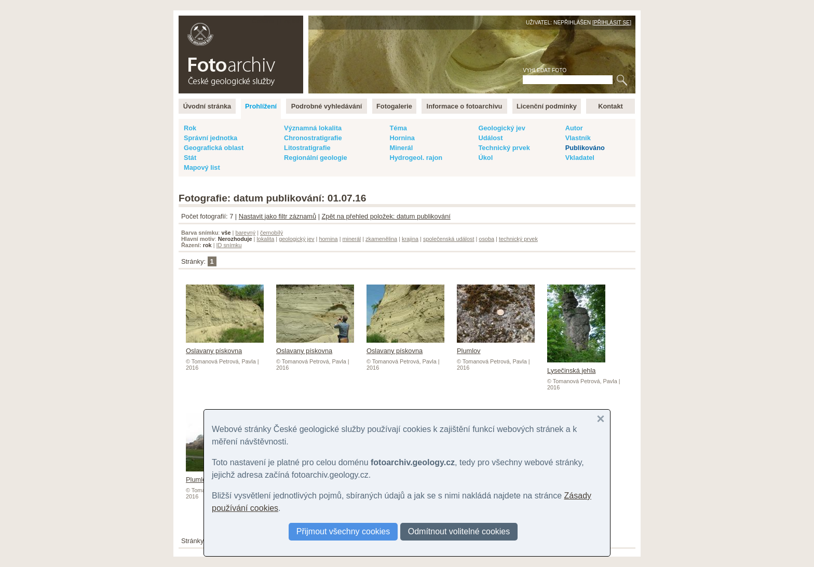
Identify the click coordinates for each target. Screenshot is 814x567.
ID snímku (229, 245)
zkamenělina (381, 239)
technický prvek (518, 239)
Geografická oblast (213, 148)
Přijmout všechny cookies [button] (343, 531)
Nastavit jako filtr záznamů (277, 216)
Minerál (401, 148)
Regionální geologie (315, 157)
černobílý (271, 233)
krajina (410, 239)
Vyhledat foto (544, 70)
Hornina (401, 138)
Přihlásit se (612, 22)
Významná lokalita (313, 128)
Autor (574, 128)
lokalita (265, 239)
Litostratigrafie (307, 148)
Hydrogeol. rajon (415, 157)
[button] (600, 419)
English (291, 21)
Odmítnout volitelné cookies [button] (459, 531)
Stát (190, 157)
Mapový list (202, 167)
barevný (245, 233)
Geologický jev (501, 128)
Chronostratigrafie (313, 138)
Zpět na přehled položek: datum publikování (386, 216)
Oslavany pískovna (225, 347)
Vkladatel (579, 157)
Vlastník (578, 138)
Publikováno (585, 148)
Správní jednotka (210, 138)
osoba (486, 239)
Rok (190, 128)
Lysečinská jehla (576, 366)
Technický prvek (504, 148)
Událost (490, 138)
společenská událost (448, 239)
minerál (352, 239)
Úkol (485, 157)
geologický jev (296, 239)
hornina (328, 239)
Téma (397, 128)
